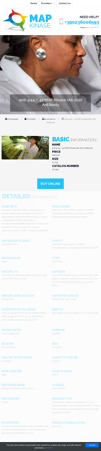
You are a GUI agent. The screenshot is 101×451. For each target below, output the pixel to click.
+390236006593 (82, 22)
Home (34, 3)
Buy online (50, 184)
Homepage (12, 119)
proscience (49, 119)
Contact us (64, 3)
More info (48, 448)
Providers (48, 3)
